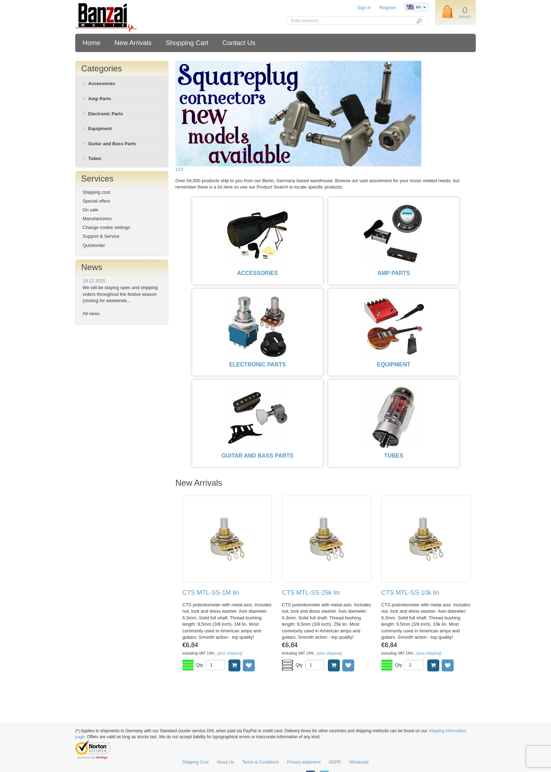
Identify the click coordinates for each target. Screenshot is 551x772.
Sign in (364, 7)
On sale (90, 209)
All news (91, 313)
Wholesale (359, 762)
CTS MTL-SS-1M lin (210, 592)
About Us (225, 762)
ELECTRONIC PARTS (257, 365)
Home (92, 42)
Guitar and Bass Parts (112, 143)
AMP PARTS (393, 273)
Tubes (94, 158)
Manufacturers (97, 218)
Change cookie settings (106, 227)
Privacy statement (303, 762)
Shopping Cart (187, 42)
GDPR (335, 762)
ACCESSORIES (257, 273)
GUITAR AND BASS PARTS (257, 456)
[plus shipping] (230, 653)
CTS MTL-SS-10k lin (410, 592)
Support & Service (101, 236)
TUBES (393, 456)
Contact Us (238, 42)
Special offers (96, 201)
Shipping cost (96, 192)
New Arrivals (133, 42)
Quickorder (94, 245)
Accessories (101, 83)
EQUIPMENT (393, 365)
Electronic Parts (105, 113)
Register (387, 7)
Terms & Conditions (260, 762)
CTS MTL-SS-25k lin (311, 592)
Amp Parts (99, 98)
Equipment (100, 128)
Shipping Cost (195, 762)
